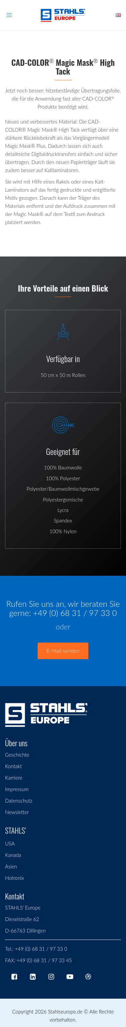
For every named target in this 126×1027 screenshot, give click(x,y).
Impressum (17, 789)
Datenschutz (18, 801)
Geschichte (17, 755)
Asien (11, 866)
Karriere (13, 778)
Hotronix (14, 878)
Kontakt (13, 766)
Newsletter (17, 812)
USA (10, 843)
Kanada (13, 855)
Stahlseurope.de (65, 1011)
